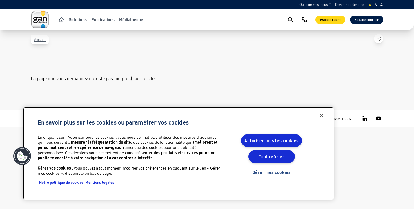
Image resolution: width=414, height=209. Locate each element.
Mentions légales (100, 182)
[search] (290, 20)
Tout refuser (271, 156)
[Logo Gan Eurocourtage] (40, 19)
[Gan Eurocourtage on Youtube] (378, 118)
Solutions (78, 19)
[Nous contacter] (304, 20)
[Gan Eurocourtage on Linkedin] (364, 118)
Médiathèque (131, 19)
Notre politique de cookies (61, 182)
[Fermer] (321, 115)
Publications (103, 19)
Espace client (330, 19)
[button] (22, 156)
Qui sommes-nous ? (315, 4)
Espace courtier (367, 19)
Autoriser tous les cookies (271, 140)
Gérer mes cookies (272, 172)
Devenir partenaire (349, 4)
